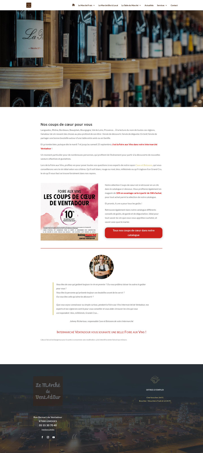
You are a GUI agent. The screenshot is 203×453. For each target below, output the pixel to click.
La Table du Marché (130, 5)
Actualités (149, 5)
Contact (174, 5)
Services (160, 5)
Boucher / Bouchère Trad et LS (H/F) (155, 401)
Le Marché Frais (85, 5)
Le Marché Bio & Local (108, 5)
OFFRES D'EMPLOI (155, 390)
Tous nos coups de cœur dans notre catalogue (134, 232)
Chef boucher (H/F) (155, 397)
